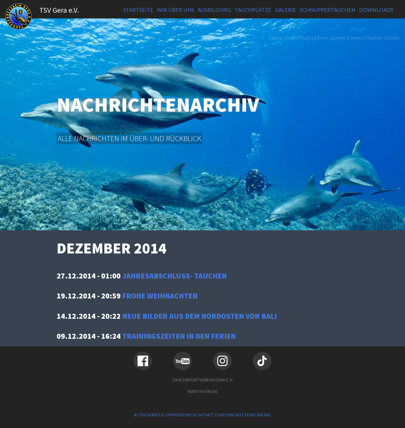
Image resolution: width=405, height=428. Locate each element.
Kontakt (203, 414)
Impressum (179, 414)
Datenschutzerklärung (244, 414)
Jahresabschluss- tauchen (174, 276)
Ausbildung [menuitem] (214, 10)
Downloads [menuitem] (376, 10)
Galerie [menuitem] (285, 10)
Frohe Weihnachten (160, 296)
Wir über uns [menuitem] (175, 10)
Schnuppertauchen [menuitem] (327, 10)
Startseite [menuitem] (138, 10)
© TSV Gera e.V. (149, 414)
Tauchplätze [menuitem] (253, 10)
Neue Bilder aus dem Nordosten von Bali (199, 316)
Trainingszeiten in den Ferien (179, 336)
